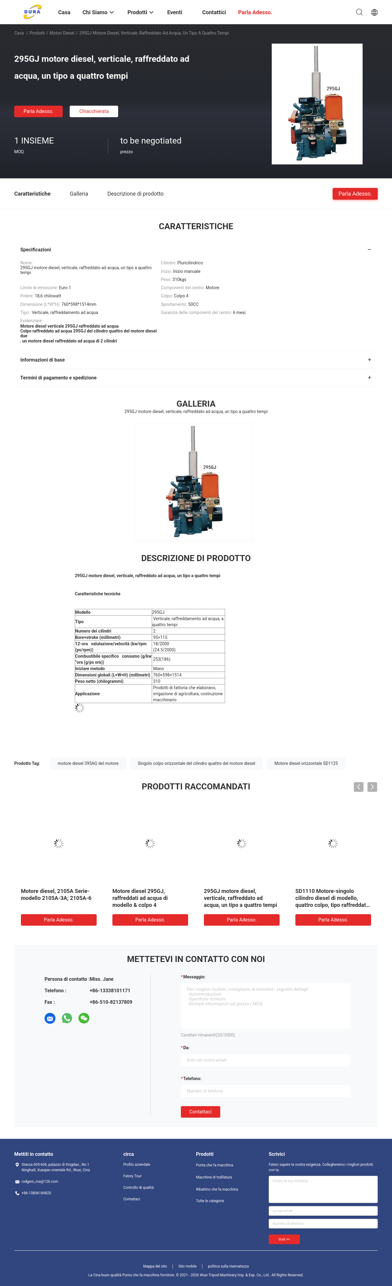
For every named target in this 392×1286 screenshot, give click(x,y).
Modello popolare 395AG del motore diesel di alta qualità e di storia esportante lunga (331, 898)
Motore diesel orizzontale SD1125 (306, 763)
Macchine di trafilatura (214, 1177)
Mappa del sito (155, 1266)
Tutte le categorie (210, 1201)
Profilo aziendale (136, 1164)
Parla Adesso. (39, 111)
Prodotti (37, 33)
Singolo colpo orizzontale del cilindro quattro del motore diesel (196, 763)
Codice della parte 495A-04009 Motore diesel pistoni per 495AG (55, 898)
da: (186, 1047)
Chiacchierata (94, 111)
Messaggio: (194, 976)
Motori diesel (62, 33)
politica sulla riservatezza (228, 1266)
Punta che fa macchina (214, 1165)
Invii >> (284, 1239)
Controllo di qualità (138, 1187)
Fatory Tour (132, 1176)
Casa (19, 33)
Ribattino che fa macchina (217, 1189)
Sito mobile (187, 1266)
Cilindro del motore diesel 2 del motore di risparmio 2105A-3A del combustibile (237, 898)
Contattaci (200, 1112)
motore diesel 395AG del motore (88, 763)
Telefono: (192, 1078)
